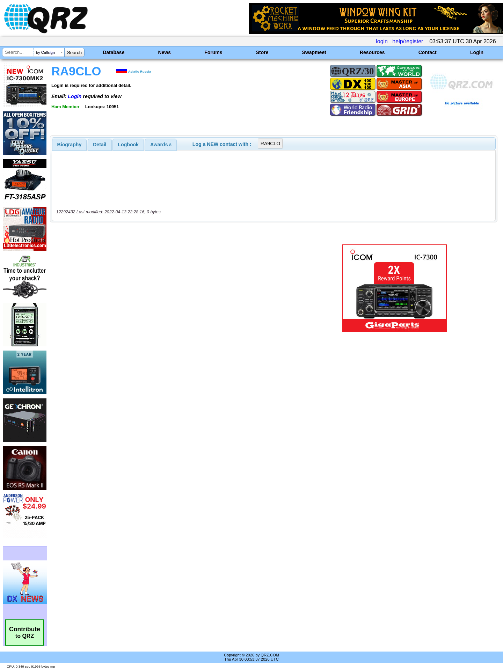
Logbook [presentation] (128, 144)
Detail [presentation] (99, 144)
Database (113, 52)
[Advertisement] (176, 288)
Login (476, 52)
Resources (372, 52)
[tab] (69, 144)
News (164, 52)
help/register (407, 41)
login (382, 41)
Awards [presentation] (161, 144)
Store (262, 52)
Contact (427, 52)
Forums (213, 52)
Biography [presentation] (69, 144)
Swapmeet (314, 52)
